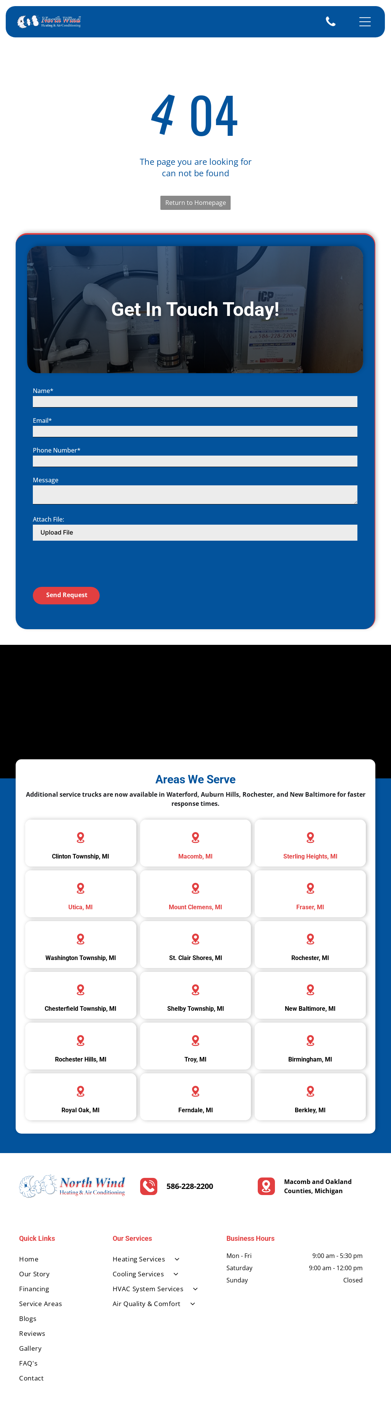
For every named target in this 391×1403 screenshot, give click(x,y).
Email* (42, 494)
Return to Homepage (195, 202)
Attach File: (48, 592)
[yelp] (339, 1389)
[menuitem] (57, 1230)
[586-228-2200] (331, 25)
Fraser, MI (310, 878)
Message (45, 553)
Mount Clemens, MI (195, 878)
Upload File (56, 605)
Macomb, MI (195, 827)
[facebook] (316, 1389)
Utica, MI (80, 878)
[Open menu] (365, 21)
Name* (43, 464)
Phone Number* (57, 523)
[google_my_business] (362, 1389)
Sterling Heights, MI (310, 827)
